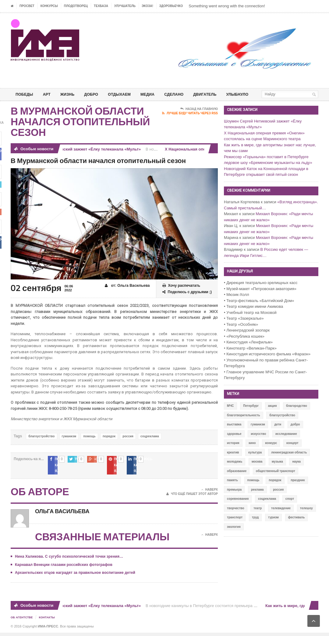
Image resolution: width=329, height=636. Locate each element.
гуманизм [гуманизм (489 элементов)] (258, 434)
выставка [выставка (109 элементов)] (234, 434)
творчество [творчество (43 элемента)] (235, 518)
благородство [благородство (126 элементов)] (296, 415)
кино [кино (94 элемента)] (252, 452)
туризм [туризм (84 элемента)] (273, 527)
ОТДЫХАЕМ (126, 94)
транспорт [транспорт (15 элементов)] (234, 527)
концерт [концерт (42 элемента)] (292, 452)
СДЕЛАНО (185, 94)
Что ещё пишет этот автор (192, 498)
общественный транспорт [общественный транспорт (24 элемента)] (275, 480)
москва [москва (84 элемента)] (257, 471)
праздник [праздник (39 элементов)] (298, 490)
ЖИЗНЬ (71, 94)
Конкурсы (49, 6)
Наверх (209, 493)
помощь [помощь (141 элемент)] (253, 490)
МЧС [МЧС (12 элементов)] (230, 415)
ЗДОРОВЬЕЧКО (171, 6)
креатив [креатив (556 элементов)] (233, 462)
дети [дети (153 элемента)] (277, 434)
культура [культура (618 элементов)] (255, 462)
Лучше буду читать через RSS (190, 123)
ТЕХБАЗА (101, 6)
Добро (96, 94)
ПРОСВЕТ (26, 6)
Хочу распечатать (181, 295)
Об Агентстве (22, 621)
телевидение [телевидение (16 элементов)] (281, 518)
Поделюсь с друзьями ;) (187, 302)
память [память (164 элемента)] (232, 490)
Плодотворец (76, 6)
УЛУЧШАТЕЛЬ (125, 6)
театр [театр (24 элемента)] (257, 518)
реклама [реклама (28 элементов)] (257, 499)
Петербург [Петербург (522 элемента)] (251, 415)
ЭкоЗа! (147, 6)
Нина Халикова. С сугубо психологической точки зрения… (68, 560)
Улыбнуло (253, 94)
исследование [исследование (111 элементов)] (286, 443)
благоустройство (41, 446)
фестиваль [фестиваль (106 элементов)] (296, 527)
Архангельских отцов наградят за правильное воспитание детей (74, 576)
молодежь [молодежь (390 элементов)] (234, 471)
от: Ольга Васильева (128, 295)
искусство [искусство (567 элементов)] (258, 443)
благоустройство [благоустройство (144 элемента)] (282, 425)
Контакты (49, 621)
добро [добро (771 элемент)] (295, 434)
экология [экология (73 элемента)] (234, 536)
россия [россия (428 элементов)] (278, 499)
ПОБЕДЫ (25, 94)
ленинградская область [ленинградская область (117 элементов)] (289, 462)
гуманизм (68, 446)
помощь (88, 446)
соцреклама (148, 446)
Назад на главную (199, 119)
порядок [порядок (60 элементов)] (275, 490)
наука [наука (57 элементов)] (296, 471)
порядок (107, 446)
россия (126, 446)
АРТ (49, 94)
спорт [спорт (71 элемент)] (289, 508)
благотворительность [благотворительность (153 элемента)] (243, 425)
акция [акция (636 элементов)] (272, 415)
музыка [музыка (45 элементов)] (277, 471)
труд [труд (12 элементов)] (255, 527)
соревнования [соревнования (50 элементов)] (238, 508)
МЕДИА (156, 94)
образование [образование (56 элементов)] (236, 480)
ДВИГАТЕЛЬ (218, 94)
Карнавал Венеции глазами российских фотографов (62, 568)
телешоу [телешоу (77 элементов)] (306, 518)
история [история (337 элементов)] (233, 452)
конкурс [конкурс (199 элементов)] (271, 452)
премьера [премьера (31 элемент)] (234, 499)
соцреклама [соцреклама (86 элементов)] (267, 508)
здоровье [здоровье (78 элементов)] (234, 443)
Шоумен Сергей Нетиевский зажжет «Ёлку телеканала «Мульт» (80, 159)
